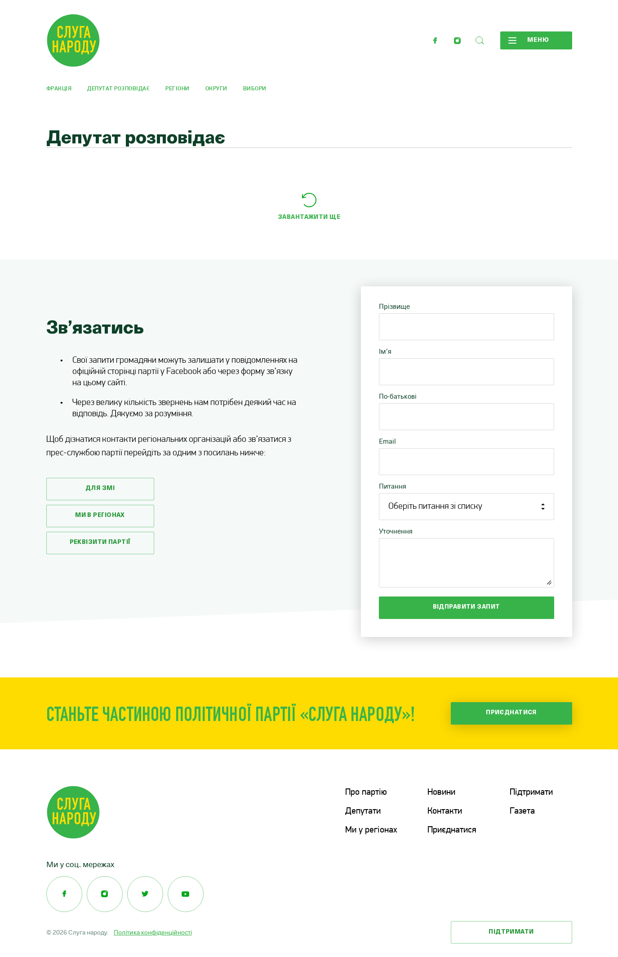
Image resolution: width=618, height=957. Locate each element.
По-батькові (398, 396)
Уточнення (396, 531)
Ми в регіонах (100, 515)
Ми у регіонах (371, 830)
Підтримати (531, 792)
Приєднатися (511, 713)
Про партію (366, 792)
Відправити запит (466, 607)
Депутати (363, 811)
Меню (529, 40)
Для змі (100, 488)
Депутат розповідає (118, 89)
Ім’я (385, 351)
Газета (522, 811)
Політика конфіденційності (153, 932)
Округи (216, 89)
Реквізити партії (100, 542)
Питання (392, 486)
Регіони (177, 89)
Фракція (59, 89)
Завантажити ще (309, 217)
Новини (441, 792)
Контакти (444, 811)
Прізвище (394, 306)
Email (387, 441)
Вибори (255, 89)
